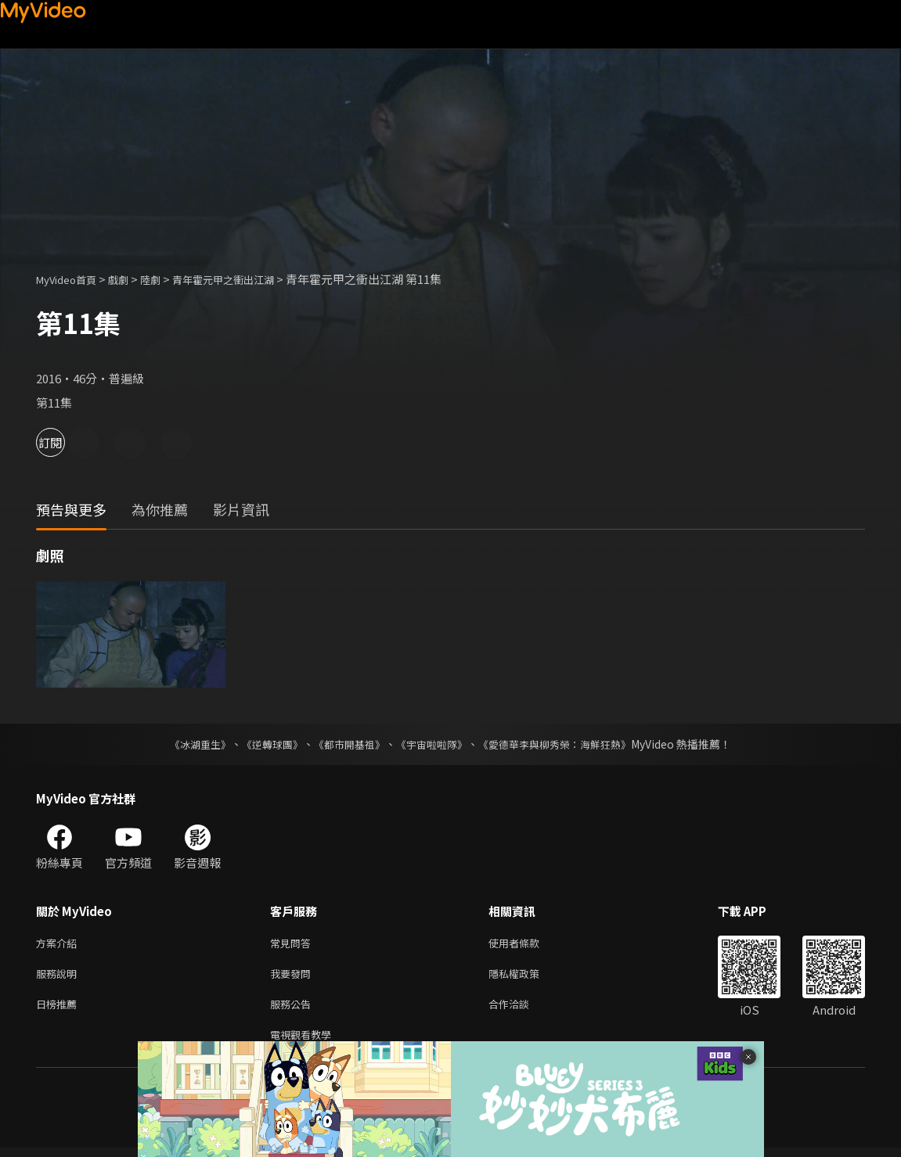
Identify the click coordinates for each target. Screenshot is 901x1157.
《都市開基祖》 (346, 744)
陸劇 (166, 279)
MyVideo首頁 (71, 279)
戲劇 (130, 279)
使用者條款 (527, 944)
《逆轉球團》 (264, 744)
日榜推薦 (59, 1009)
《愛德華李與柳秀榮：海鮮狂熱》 (565, 744)
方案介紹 (59, 944)
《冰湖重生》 (187, 744)
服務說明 (59, 976)
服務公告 (293, 1009)
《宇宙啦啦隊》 (433, 744)
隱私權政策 (527, 976)
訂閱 (67, 442)
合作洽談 (521, 1009)
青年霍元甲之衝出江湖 (248, 279)
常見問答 (293, 944)
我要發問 (293, 976)
